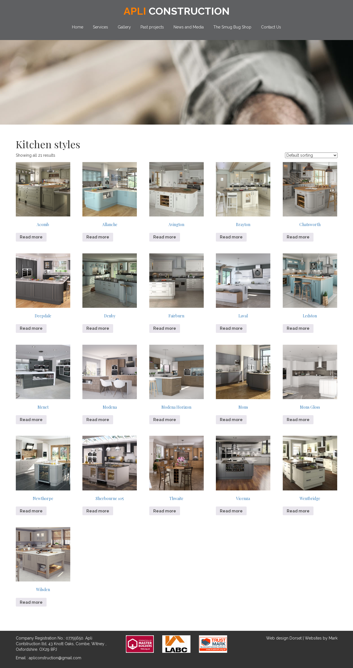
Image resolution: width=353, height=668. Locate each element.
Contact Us (271, 27)
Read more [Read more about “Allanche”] (97, 237)
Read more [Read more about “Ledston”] (298, 328)
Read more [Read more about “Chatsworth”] (298, 237)
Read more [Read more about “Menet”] (31, 419)
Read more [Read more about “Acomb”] (31, 237)
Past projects (152, 27)
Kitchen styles (48, 144)
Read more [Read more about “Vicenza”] (231, 511)
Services (100, 27)
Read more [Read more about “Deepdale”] (31, 328)
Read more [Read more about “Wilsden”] (31, 602)
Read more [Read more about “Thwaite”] (164, 511)
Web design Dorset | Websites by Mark (301, 638)
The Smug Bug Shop (232, 27)
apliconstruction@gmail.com (55, 658)
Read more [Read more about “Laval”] (231, 328)
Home (77, 27)
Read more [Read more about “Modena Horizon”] (164, 419)
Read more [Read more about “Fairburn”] (164, 328)
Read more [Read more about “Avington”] (164, 237)
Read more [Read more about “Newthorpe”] (31, 511)
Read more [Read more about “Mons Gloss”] (298, 419)
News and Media (189, 27)
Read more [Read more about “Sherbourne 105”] (97, 511)
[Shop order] (311, 155)
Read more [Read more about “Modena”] (97, 419)
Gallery (124, 27)
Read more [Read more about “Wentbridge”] (298, 511)
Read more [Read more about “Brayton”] (231, 237)
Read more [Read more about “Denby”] (97, 328)
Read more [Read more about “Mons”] (231, 419)
